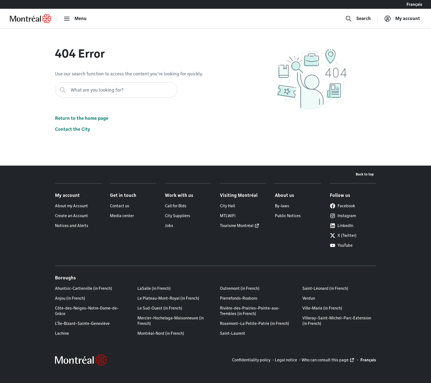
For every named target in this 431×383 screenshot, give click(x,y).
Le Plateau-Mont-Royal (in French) (168, 298)
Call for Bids (175, 206)
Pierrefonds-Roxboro (238, 298)
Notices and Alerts (71, 225)
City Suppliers (177, 216)
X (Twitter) (343, 235)
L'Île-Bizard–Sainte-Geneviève (82, 323)
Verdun (308, 298)
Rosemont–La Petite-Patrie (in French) (254, 323)
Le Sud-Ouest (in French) (159, 308)
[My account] (402, 18)
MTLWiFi (228, 216)
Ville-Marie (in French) (322, 308)
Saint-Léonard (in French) (325, 288)
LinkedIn (341, 225)
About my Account (71, 206)
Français (414, 4)
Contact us (119, 206)
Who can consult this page (325, 360)
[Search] (358, 18)
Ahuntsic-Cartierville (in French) (83, 288)
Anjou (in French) (70, 298)
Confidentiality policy (251, 360)
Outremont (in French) (239, 288)
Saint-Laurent (232, 333)
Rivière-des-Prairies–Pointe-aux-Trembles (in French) (250, 311)
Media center (122, 216)
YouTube (341, 245)
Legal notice (286, 360)
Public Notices (288, 216)
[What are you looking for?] (116, 90)
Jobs (169, 225)
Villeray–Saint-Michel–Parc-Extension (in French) (336, 321)
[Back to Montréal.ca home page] (30, 18)
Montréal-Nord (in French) (160, 333)
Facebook (342, 206)
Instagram (343, 216)
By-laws (282, 206)
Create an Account (71, 216)
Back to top (365, 174)
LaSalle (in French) (154, 288)
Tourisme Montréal (236, 225)
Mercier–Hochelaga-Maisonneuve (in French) (170, 321)
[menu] (75, 18)
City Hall (227, 206)
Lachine (62, 333)
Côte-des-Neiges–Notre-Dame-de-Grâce (86, 311)
